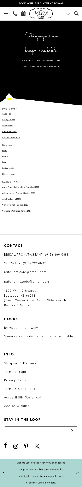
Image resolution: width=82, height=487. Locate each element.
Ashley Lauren (8, 119)
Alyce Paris (7, 114)
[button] (5, 13)
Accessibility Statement (22, 397)
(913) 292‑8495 (35, 263)
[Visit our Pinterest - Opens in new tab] (26, 446)
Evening (5, 162)
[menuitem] (5, 13)
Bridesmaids (8, 168)
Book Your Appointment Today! (41, 3)
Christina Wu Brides (11, 137)
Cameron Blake (9, 131)
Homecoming (8, 174)
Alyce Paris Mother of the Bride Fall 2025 (20, 187)
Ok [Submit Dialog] (78, 472)
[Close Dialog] (4, 473)
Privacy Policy (15, 380)
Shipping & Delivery (20, 363)
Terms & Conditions (19, 389)
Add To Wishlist (16, 406)
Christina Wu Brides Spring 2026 (16, 211)
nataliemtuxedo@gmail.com (26, 282)
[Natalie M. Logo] (41, 13)
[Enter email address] (41, 430)
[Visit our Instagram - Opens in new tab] (15, 446)
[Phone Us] (15, 13)
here (53, 482)
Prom (4, 150)
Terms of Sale (15, 372)
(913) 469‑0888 (57, 254)
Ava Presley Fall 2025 (11, 199)
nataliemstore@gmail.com (25, 272)
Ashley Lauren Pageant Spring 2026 (18, 193)
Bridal (5, 156)
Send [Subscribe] (73, 430)
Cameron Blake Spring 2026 (15, 205)
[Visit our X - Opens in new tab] (37, 446)
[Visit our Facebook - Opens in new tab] (5, 445)
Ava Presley (7, 126)
